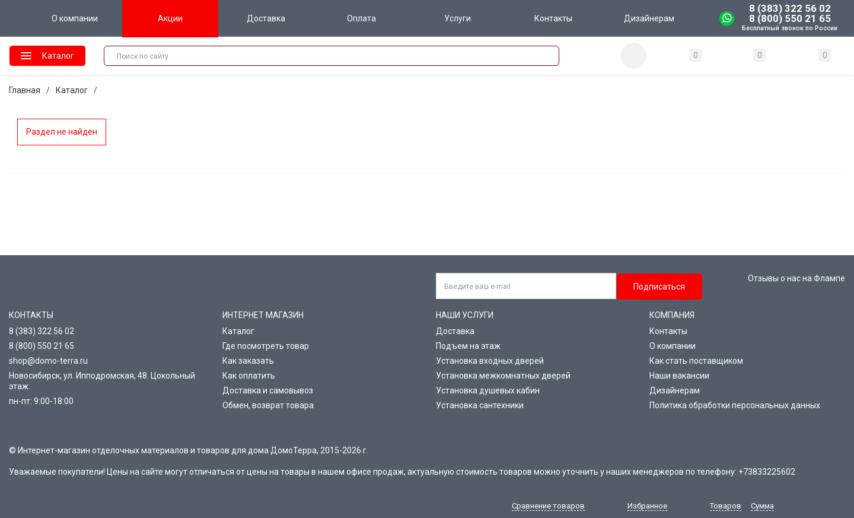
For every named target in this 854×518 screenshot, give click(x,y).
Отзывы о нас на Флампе (796, 278)
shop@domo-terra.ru (48, 361)
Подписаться (659, 286)
